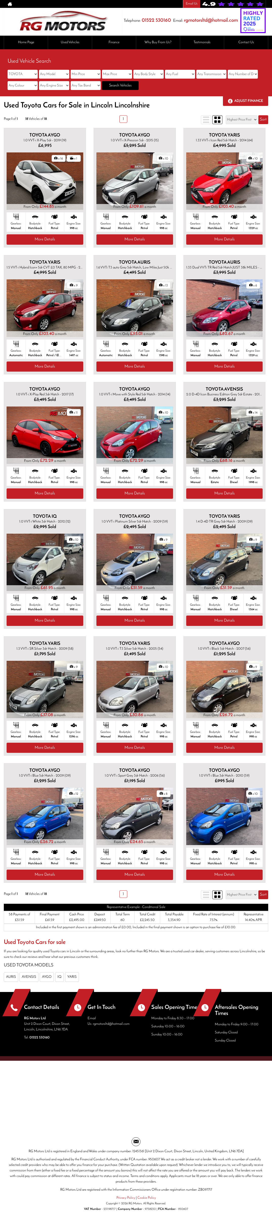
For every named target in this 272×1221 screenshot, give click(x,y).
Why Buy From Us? (158, 42)
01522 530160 (156, 20)
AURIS (11, 977)
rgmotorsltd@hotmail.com (211, 20)
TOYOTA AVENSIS (224, 389)
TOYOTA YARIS (224, 135)
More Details (45, 239)
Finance (114, 42)
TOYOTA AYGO (44, 135)
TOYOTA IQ (45, 516)
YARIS (72, 977)
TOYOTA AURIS (134, 262)
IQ (59, 977)
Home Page (26, 42)
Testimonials (202, 42)
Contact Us (246, 42)
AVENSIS (29, 977)
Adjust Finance (248, 101)
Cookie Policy (146, 1198)
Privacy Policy (125, 1198)
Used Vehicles (70, 42)
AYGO (47, 977)
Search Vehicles (120, 85)
